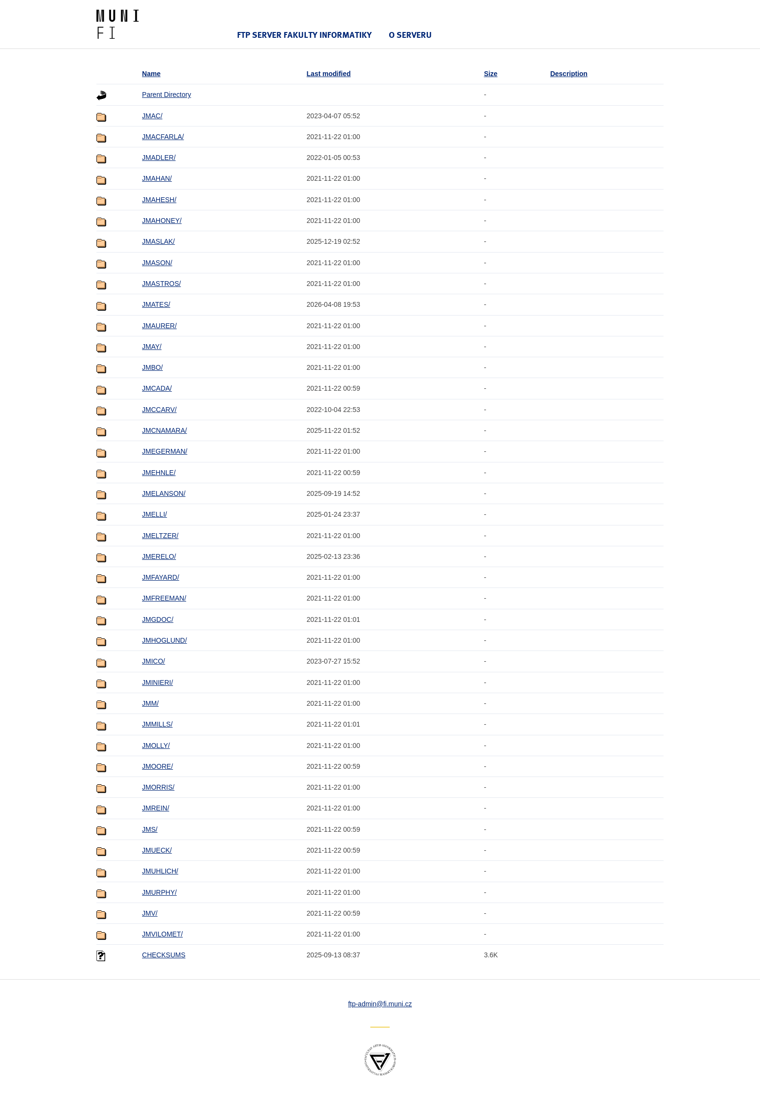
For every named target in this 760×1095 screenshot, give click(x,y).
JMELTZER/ (160, 536)
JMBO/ (152, 367)
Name (151, 74)
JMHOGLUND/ (164, 640)
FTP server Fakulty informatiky (304, 34)
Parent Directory (166, 94)
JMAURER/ (159, 326)
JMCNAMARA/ (164, 430)
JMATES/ (156, 304)
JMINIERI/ (157, 682)
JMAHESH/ (159, 200)
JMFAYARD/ (160, 577)
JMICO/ (153, 661)
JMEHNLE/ (158, 472)
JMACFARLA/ (163, 137)
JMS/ (150, 829)
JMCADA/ (157, 388)
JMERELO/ (159, 556)
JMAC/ (152, 116)
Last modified (329, 74)
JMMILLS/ (157, 724)
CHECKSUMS (163, 955)
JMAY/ (151, 346)
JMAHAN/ (157, 178)
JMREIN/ (155, 808)
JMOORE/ (157, 766)
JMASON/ (157, 263)
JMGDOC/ (158, 619)
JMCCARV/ (159, 409)
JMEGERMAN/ (164, 451)
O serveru (410, 34)
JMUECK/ (157, 850)
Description (568, 74)
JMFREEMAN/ (164, 598)
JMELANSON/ (163, 493)
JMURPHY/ (159, 892)
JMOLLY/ (156, 745)
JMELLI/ (154, 514)
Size (490, 74)
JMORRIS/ (158, 787)
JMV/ (150, 913)
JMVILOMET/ (162, 934)
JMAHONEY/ (162, 220)
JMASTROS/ (161, 283)
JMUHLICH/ (160, 871)
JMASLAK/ (158, 241)
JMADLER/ (158, 157)
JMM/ (150, 703)
